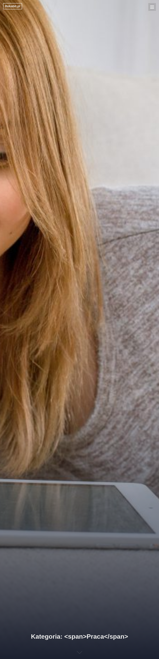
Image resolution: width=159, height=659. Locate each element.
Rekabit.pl (12, 6)
